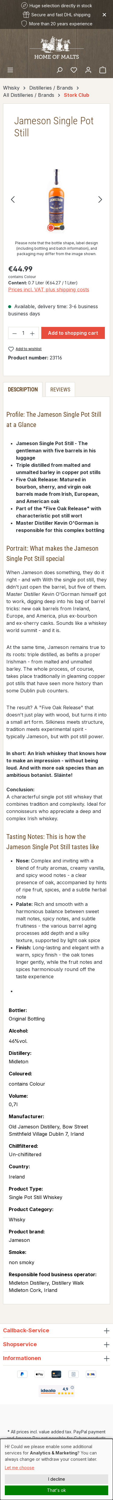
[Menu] (10, 70)
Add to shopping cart (73, 333)
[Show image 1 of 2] (51, 227)
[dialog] (56, 1469)
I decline (56, 1479)
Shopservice (20, 1344)
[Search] (59, 70)
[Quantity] (23, 333)
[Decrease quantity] (14, 333)
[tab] (22, 389)
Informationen (22, 1358)
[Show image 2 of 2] (62, 227)
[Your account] (88, 70)
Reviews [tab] (60, 389)
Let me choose (19, 1467)
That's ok (56, 1490)
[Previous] (12, 199)
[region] (56, 199)
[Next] (100, 199)
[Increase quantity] (32, 333)
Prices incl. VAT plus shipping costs (48, 289)
